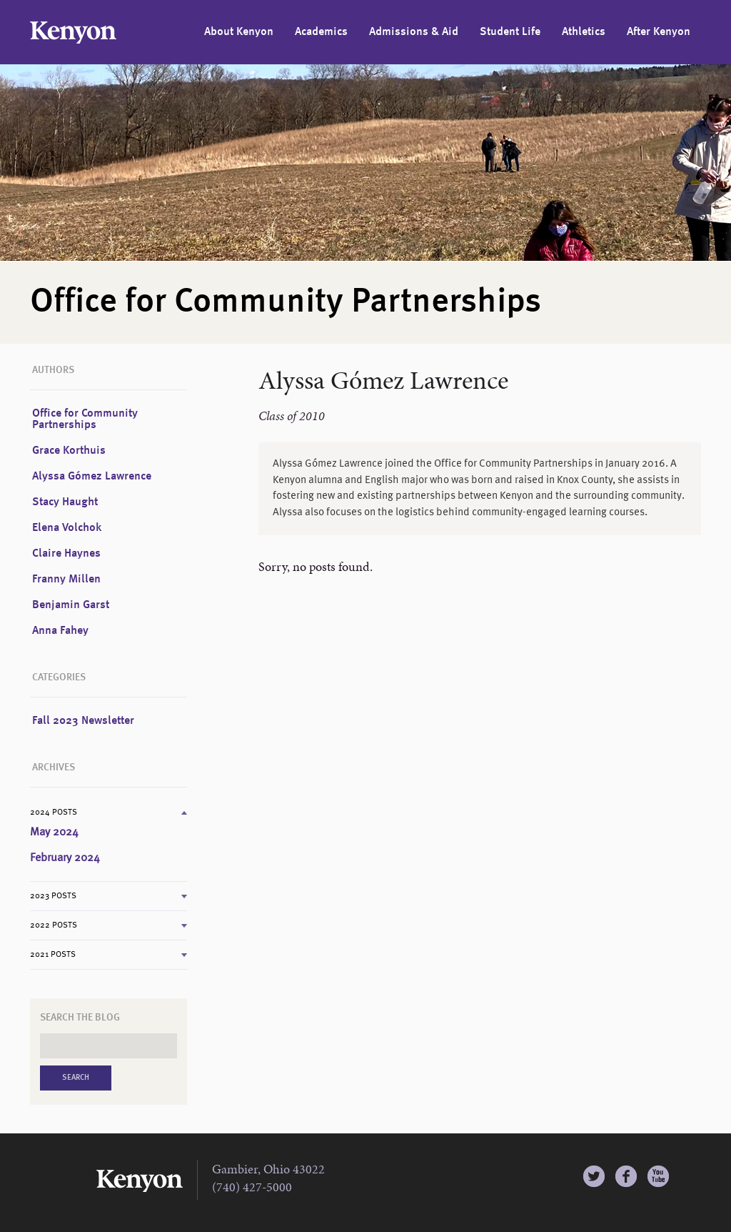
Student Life (510, 32)
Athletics (583, 32)
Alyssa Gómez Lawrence (91, 476)
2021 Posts (53, 954)
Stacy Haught (65, 502)
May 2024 (54, 832)
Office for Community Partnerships (85, 419)
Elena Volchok (66, 528)
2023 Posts (53, 896)
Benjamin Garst (70, 605)
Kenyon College (73, 32)
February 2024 (65, 858)
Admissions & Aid (413, 32)
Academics (321, 32)
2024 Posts (53, 812)
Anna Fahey (60, 631)
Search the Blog (80, 1018)
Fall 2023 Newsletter (83, 721)
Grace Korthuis (69, 451)
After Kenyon (658, 32)
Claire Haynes (66, 554)
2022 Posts (53, 925)
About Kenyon (238, 32)
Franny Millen (66, 579)
